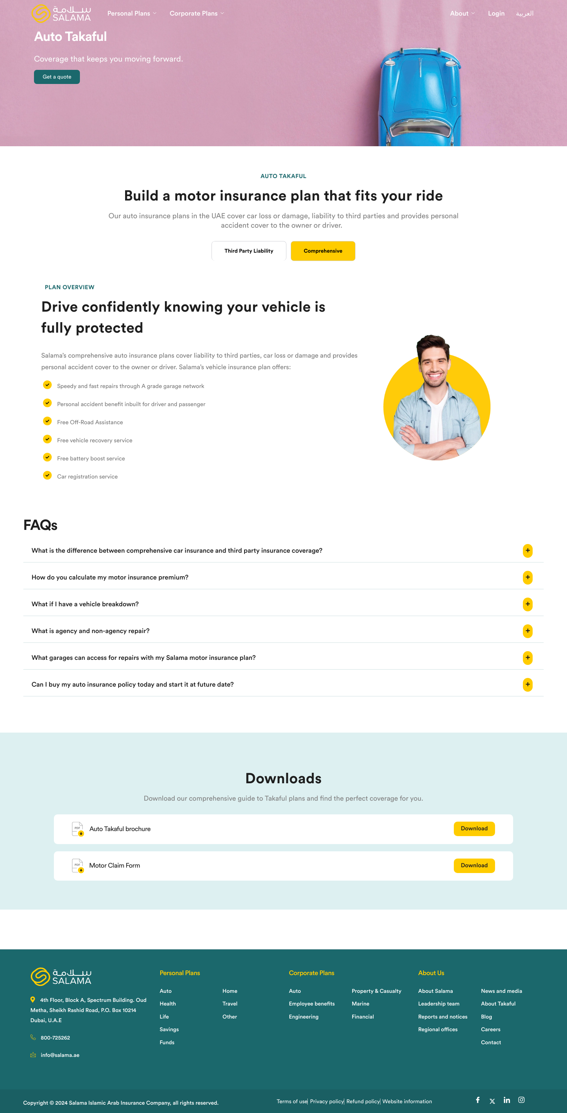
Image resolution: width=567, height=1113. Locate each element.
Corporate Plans (197, 14)
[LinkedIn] (507, 1101)
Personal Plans (131, 14)
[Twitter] (492, 1101)
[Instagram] (521, 1101)
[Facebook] (477, 1101)
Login (496, 13)
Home (42, 165)
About (462, 14)
